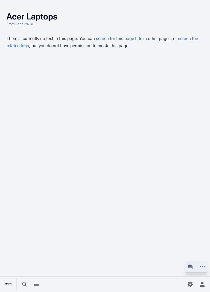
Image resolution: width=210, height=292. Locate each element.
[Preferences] (190, 284)
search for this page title (119, 38)
